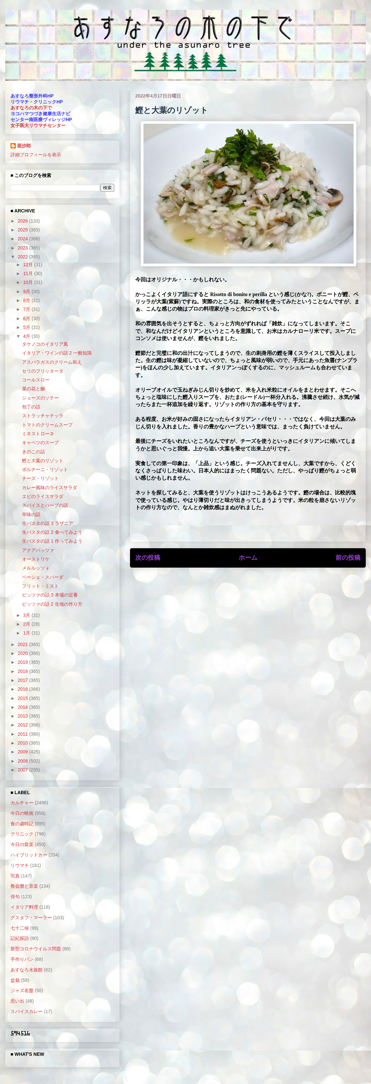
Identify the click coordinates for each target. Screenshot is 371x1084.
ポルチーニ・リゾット (45, 469)
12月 (28, 264)
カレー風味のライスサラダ (49, 487)
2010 (23, 743)
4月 (27, 336)
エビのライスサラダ (42, 496)
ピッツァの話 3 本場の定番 (50, 594)
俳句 (15, 896)
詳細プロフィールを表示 (36, 154)
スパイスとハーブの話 (45, 505)
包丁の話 (31, 406)
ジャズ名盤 (22, 990)
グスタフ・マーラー (31, 917)
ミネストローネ (38, 433)
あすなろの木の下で (31, 107)
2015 (23, 698)
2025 (23, 229)
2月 (27, 624)
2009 (23, 751)
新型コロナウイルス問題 (36, 948)
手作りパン (22, 959)
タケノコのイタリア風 (45, 344)
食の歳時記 (22, 823)
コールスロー (36, 379)
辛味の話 (31, 514)
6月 (27, 318)
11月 (28, 273)
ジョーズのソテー (40, 398)
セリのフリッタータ (42, 371)
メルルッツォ (36, 568)
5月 (27, 327)
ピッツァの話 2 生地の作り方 (52, 604)
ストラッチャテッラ (42, 415)
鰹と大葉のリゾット (42, 460)
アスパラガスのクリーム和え (52, 362)
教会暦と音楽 (24, 886)
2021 (23, 644)
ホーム (248, 557)
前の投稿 (348, 557)
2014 (23, 707)
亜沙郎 (24, 145)
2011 (23, 734)
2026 (23, 221)
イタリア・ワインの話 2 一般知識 (57, 353)
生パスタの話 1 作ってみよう (52, 541)
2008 (23, 761)
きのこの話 (33, 451)
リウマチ (20, 865)
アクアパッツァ (38, 550)
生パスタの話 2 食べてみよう (52, 532)
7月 (27, 309)
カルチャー (22, 802)
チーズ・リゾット (40, 478)
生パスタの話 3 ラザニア (47, 523)
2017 (23, 680)
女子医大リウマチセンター (38, 125)
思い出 (17, 1001)
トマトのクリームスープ (47, 424)
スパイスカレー (27, 1011)
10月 (28, 282)
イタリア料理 (24, 907)
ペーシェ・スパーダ (42, 577)
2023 (23, 247)
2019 (23, 662)
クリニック (22, 833)
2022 (23, 256)
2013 (23, 716)
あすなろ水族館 (27, 969)
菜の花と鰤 (33, 388)
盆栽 (15, 980)
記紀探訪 (20, 938)
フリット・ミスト (40, 586)
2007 (23, 769)
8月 (27, 300)
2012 (23, 724)
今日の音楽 (22, 844)
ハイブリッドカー (29, 854)
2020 (23, 653)
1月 (27, 633)
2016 (23, 689)
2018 (23, 671)
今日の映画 (22, 813)
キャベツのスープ (40, 442)
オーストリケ (36, 559)
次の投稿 (147, 557)
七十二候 (20, 928)
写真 (15, 875)
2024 (23, 238)
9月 (27, 291)
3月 (27, 615)
